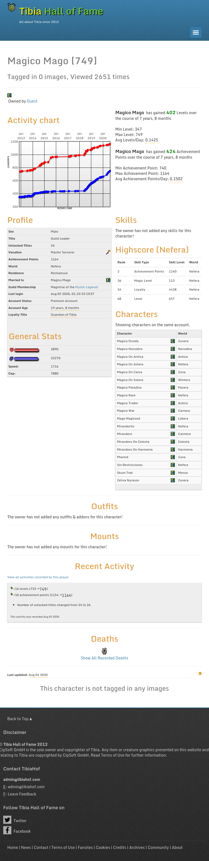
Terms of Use (112, 755)
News (26, 847)
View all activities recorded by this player (38, 577)
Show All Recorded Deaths (104, 658)
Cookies (103, 847)
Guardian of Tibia (63, 314)
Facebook (17, 830)
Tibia (95, 750)
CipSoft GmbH (76, 755)
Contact (41, 847)
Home (12, 847)
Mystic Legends (86, 287)
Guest (32, 101)
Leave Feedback (22, 794)
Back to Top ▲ (19, 719)
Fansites (85, 847)
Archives (137, 847)
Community (158, 847)
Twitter (14, 820)
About (177, 847)
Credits (119, 847)
